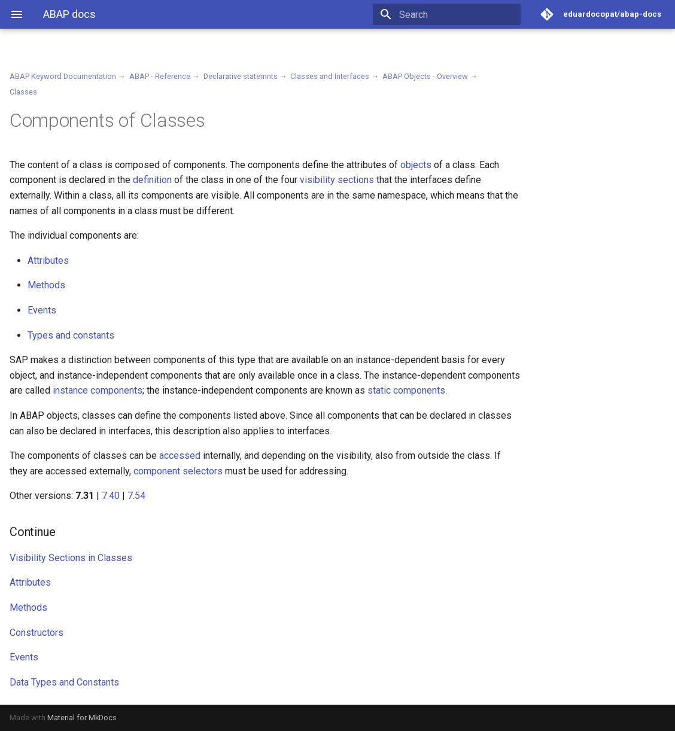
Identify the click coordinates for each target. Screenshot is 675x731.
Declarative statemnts (240, 76)
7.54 (136, 495)
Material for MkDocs (82, 717)
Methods (46, 285)
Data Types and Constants (64, 682)
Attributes (48, 260)
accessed (179, 455)
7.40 (111, 495)
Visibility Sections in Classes (71, 558)
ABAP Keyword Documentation (63, 76)
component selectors (178, 471)
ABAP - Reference (159, 76)
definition (152, 179)
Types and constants (71, 335)
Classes (23, 91)
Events (42, 310)
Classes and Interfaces (329, 76)
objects (415, 164)
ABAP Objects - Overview (425, 76)
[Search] (451, 14)
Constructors (36, 632)
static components (406, 390)
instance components (97, 390)
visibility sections (337, 179)
